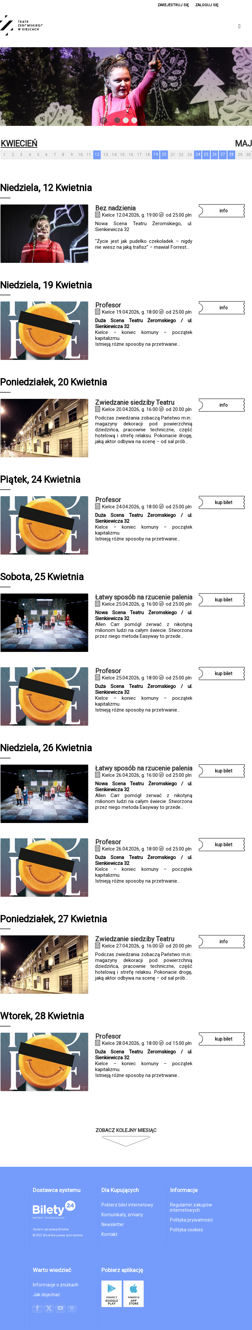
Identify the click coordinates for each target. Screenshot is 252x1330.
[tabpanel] (126, 86)
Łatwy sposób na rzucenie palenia (143, 597)
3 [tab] (134, 121)
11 (89, 154)
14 (114, 154)
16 (131, 154)
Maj (243, 143)
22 (181, 154)
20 (164, 154)
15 (122, 154)
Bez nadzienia (115, 208)
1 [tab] (117, 121)
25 (206, 154)
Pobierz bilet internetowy (127, 1204)
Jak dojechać (46, 1294)
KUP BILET (223, 502)
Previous (103, 120)
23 (189, 154)
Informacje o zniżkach (55, 1284)
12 (97, 154)
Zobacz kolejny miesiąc (126, 1130)
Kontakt (109, 1234)
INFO (224, 210)
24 (198, 154)
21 (173, 154)
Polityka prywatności (191, 1219)
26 (214, 154)
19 (156, 154)
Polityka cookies (186, 1229)
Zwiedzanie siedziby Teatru (134, 402)
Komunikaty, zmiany (122, 1214)
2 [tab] (126, 121)
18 (147, 154)
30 (248, 154)
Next (147, 120)
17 (139, 154)
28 (231, 154)
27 (222, 154)
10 (80, 154)
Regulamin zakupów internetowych (191, 1207)
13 (105, 154)
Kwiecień (19, 143)
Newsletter (112, 1224)
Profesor (108, 305)
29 (240, 154)
